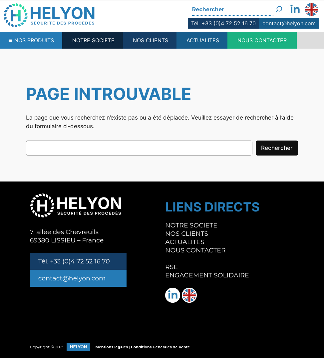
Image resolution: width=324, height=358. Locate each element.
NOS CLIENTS (150, 40)
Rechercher (277, 148)
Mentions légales (111, 347)
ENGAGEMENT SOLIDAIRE (207, 275)
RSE (171, 267)
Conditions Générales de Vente (160, 347)
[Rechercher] (278, 6)
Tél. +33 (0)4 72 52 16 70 (223, 23)
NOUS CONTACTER (262, 40)
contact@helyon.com (289, 23)
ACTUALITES (202, 40)
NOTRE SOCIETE (93, 40)
